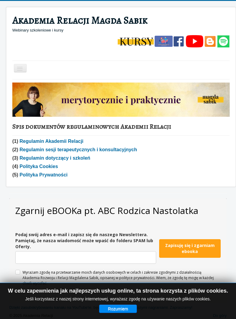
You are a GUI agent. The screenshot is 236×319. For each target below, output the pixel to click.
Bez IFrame (118, 250)
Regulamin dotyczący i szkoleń (55, 158)
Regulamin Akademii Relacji (51, 141)
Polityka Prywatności (44, 174)
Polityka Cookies (39, 166)
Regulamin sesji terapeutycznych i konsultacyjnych (78, 149)
